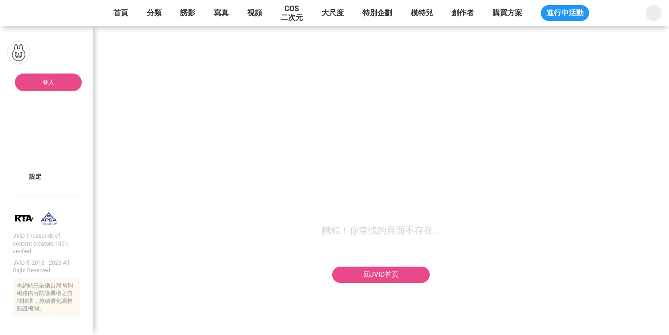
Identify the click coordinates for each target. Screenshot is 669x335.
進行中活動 (565, 12)
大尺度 (332, 12)
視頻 (254, 12)
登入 (48, 82)
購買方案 (507, 12)
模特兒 (422, 12)
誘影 (187, 12)
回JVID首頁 (381, 274)
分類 (154, 12)
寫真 (221, 12)
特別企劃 (377, 12)
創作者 (463, 12)
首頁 (120, 12)
